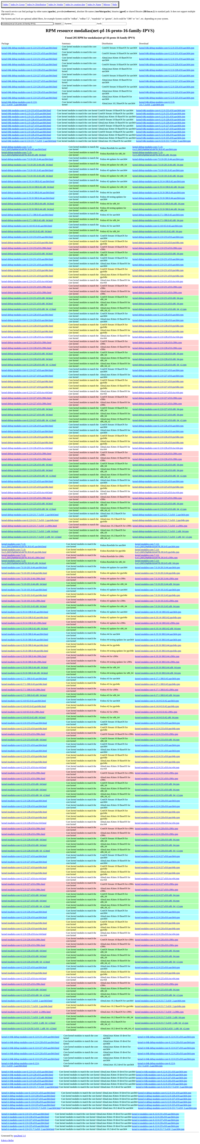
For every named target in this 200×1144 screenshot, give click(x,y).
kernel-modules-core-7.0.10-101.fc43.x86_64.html (24, 606)
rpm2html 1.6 (20, 1136)
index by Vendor (55, 4)
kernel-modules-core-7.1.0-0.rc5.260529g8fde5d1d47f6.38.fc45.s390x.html (23, 556)
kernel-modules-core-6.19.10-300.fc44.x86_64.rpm (158, 667)
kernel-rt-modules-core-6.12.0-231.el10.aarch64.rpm (155, 1114)
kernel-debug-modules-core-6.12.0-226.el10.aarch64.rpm (157, 426)
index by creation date (75, 4)
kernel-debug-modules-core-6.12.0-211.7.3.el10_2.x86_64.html (30, 531)
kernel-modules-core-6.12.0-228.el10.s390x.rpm (156, 828)
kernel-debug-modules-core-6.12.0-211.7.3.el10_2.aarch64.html (30, 515)
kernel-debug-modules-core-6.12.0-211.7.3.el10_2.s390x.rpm (159, 526)
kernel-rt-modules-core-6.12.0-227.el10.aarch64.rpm (155, 1120)
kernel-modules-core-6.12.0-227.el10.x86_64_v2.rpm (159, 906)
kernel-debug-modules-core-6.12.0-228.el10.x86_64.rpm (157, 353)
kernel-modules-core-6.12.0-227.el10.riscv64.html (24, 878)
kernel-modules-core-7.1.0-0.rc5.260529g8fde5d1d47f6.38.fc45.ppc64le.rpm (157, 550)
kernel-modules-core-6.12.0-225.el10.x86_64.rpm (157, 989)
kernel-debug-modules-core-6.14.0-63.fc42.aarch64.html (27, 226)
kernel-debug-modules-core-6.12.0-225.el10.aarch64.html (27, 481)
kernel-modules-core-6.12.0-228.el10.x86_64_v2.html (26, 851)
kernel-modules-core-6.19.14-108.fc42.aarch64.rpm (158, 612)
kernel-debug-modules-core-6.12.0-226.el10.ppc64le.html (27, 437)
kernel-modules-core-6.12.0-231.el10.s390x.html (23, 773)
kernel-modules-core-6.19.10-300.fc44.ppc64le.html (25, 645)
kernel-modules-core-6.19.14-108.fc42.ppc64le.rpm (158, 617)
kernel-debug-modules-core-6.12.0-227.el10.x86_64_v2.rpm (159, 420)
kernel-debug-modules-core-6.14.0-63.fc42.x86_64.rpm (157, 231)
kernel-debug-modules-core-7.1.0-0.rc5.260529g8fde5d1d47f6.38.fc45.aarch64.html (24, 148)
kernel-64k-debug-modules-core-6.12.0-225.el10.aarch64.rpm (166, 98)
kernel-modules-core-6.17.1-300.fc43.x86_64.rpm (157, 695)
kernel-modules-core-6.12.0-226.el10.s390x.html (23, 939)
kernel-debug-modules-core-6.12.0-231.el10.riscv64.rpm (157, 281)
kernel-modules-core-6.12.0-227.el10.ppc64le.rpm (157, 867)
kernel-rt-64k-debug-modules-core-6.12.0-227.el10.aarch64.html (30, 1048)
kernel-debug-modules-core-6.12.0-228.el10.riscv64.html (27, 337)
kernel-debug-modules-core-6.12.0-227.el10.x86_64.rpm (157, 409)
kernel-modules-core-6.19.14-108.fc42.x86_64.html (25, 628)
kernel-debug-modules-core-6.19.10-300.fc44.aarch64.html (28, 192)
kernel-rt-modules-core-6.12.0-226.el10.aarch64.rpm (155, 1123)
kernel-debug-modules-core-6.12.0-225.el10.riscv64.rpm (157, 492)
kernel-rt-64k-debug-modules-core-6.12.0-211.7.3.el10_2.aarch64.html (20, 1064)
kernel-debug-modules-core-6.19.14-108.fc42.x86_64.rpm (158, 187)
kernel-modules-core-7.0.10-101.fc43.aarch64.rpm (157, 590)
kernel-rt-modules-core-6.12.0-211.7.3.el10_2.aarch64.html (28, 1129)
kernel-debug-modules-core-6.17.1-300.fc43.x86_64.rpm (157, 220)
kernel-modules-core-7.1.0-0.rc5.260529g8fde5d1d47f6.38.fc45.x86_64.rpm (157, 562)
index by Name (94, 4)
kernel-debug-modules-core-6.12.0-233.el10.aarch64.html (27, 237)
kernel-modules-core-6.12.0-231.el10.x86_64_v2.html (26, 795)
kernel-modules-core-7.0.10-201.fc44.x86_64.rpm (157, 584)
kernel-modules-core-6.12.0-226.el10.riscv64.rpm (157, 934)
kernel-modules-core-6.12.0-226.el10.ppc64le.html (24, 923)
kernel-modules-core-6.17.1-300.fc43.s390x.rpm (156, 690)
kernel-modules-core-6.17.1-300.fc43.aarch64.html (24, 678)
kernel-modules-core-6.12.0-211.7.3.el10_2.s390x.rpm (159, 1012)
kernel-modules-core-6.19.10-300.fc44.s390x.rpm (157, 656)
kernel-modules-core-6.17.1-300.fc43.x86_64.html (24, 695)
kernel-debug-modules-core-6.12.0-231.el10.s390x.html (26, 287)
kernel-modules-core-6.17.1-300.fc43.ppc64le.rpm (157, 684)
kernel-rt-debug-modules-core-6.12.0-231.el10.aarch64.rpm (164, 1093)
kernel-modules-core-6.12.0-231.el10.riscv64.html (24, 767)
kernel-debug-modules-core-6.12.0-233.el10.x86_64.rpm (157, 253)
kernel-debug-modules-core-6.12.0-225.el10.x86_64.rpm (157, 503)
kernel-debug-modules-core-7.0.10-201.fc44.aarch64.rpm (158, 159)
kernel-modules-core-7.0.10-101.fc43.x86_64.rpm (157, 606)
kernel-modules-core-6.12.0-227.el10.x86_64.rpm (157, 895)
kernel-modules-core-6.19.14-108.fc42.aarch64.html (25, 612)
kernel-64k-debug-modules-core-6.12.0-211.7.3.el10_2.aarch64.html (19, 103)
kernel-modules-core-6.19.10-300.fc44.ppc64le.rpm (158, 645)
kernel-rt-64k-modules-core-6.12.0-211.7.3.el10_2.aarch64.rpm (164, 1087)
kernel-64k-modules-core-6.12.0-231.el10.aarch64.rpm (160, 113)
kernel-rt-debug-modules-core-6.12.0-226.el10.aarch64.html (28, 1102)
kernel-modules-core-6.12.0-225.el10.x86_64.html (24, 989)
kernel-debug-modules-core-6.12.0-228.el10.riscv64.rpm (157, 337)
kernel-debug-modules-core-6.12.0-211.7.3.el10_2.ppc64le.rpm (160, 520)
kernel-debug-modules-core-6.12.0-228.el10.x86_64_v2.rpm (159, 365)
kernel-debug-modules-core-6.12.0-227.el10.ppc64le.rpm (157, 381)
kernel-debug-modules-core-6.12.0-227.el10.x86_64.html (27, 409)
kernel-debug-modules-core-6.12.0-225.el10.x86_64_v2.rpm (159, 509)
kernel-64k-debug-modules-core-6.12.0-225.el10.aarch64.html (29, 98)
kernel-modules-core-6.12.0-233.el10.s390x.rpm (156, 734)
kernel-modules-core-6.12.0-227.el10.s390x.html (23, 884)
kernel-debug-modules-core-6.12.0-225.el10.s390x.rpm (157, 498)
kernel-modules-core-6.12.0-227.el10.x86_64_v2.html (26, 906)
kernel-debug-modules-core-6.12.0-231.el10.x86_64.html (27, 298)
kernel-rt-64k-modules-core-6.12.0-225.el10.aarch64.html (27, 1084)
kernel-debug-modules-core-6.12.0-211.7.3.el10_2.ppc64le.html (30, 520)
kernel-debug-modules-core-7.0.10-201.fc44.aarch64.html (27, 159)
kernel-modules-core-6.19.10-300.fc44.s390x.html (24, 656)
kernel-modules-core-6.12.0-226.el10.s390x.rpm (156, 939)
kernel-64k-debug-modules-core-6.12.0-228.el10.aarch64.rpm (166, 64)
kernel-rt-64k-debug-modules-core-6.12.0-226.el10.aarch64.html (30, 1053)
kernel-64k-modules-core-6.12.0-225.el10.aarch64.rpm (160, 138)
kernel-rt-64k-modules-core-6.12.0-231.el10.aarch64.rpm (161, 1072)
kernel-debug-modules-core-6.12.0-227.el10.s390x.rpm (157, 398)
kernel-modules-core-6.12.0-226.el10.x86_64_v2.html (26, 962)
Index (5, 4)
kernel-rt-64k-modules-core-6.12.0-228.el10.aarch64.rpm (161, 1075)
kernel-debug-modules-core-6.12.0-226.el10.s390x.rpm (157, 453)
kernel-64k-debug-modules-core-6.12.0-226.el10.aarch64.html (29, 87)
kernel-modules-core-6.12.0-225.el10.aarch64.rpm (157, 967)
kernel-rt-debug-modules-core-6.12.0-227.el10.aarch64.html (28, 1099)
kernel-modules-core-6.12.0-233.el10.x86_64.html (24, 740)
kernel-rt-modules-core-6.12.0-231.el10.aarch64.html (25, 1114)
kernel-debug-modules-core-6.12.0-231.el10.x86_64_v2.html (29, 309)
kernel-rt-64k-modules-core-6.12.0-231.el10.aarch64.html (27, 1072)
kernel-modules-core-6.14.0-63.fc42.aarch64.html (24, 701)
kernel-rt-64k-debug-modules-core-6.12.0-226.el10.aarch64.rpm (166, 1053)
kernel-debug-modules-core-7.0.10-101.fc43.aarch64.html (27, 170)
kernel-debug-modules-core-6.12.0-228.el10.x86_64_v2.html (29, 365)
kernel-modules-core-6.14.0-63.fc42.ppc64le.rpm (157, 706)
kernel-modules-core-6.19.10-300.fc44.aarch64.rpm (158, 634)
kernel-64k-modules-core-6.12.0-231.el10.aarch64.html (26, 113)
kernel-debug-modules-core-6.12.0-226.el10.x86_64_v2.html (29, 476)
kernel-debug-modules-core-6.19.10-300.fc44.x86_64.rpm (158, 203)
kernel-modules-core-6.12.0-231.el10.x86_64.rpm (157, 784)
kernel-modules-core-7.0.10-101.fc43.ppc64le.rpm (157, 595)
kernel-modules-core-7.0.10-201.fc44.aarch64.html (24, 567)
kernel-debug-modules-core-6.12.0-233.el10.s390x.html (26, 248)
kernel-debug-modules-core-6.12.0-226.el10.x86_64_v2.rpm (159, 476)
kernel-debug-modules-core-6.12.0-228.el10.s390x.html (26, 342)
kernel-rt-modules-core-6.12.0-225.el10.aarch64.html (25, 1126)
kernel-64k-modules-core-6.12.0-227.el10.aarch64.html (26, 126)
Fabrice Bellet (7, 1140)
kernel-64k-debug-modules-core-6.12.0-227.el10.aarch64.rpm (166, 75)
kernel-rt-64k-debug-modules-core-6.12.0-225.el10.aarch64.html (30, 1059)
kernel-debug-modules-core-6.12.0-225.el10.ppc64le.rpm (157, 487)
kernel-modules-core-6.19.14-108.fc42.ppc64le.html (25, 617)
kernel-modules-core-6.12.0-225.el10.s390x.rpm (156, 984)
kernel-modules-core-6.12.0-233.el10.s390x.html (23, 734)
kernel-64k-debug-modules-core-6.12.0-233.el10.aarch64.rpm (166, 48)
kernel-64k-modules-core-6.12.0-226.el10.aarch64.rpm (160, 132)
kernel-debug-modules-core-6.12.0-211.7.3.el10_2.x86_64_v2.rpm (162, 537)
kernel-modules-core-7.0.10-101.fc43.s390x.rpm (156, 601)
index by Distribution (36, 4)
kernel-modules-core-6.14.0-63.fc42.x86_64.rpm (156, 717)
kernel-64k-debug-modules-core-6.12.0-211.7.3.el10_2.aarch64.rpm (157, 103)
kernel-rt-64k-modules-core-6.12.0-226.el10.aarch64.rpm (161, 1081)
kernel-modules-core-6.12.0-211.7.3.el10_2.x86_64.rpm (160, 1017)
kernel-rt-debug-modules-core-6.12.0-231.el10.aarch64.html (28, 1093)
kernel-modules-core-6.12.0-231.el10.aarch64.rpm (157, 745)
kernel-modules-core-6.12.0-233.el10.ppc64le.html (24, 728)
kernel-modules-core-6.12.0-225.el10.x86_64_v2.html (26, 995)
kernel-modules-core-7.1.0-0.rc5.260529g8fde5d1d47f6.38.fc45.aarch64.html (24, 545)
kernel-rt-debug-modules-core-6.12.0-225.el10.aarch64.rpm (164, 1105)
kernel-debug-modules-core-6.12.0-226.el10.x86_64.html (27, 465)
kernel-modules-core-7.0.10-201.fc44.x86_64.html (24, 584)
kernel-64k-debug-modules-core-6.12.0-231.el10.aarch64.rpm (166, 53)
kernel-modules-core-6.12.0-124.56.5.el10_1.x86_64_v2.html (29, 1028)
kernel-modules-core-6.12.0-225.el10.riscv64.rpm (157, 978)
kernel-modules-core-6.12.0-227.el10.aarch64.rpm (157, 856)
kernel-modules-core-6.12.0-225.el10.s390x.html (23, 984)
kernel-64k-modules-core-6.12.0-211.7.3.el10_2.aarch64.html (29, 141)
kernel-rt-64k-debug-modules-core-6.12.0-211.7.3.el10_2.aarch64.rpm (156, 1064)
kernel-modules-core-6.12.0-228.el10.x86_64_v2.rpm (159, 851)
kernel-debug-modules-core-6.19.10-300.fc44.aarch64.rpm (158, 192)
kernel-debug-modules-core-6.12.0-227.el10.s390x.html (26, 398)
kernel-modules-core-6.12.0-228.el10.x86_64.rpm (157, 839)
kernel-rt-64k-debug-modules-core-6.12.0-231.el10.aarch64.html (30, 1037)
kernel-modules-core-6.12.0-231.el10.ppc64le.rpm (157, 756)
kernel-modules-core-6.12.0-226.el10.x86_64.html (24, 951)
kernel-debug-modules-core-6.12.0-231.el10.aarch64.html (27, 259)
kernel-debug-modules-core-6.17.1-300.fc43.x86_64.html (27, 220)
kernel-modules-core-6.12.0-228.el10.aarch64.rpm (157, 801)
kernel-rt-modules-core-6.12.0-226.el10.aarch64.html (25, 1123)
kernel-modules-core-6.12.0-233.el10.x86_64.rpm (157, 740)
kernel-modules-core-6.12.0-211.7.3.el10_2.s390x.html (26, 1012)
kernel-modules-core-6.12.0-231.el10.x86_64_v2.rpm (159, 795)
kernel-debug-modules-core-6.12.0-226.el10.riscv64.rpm (157, 448)
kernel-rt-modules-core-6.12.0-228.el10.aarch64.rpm (155, 1117)
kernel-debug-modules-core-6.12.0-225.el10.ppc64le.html (27, 487)
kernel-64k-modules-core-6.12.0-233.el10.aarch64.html (26, 110)
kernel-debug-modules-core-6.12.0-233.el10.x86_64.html (27, 253)
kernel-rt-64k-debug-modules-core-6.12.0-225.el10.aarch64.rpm (166, 1059)
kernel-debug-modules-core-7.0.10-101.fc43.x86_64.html (27, 176)
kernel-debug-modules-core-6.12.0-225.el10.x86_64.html (27, 503)
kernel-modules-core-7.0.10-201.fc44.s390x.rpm (156, 578)
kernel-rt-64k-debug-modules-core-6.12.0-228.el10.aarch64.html (30, 1042)
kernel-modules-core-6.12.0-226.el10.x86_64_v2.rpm (159, 962)
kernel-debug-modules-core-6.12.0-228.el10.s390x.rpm (157, 342)
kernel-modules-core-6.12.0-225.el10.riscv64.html (24, 978)
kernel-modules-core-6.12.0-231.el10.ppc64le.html (24, 756)
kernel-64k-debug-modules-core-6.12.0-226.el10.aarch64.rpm (166, 87)
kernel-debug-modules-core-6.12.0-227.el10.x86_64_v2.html (29, 420)
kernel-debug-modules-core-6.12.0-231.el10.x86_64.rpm (157, 298)
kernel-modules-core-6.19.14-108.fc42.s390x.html (24, 623)
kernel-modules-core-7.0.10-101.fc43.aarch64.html (24, 590)
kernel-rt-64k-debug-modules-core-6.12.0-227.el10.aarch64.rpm (166, 1048)
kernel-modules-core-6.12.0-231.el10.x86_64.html (24, 784)
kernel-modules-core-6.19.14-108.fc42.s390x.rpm (157, 623)
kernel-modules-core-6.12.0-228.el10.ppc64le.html (24, 812)
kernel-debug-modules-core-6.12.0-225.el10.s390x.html (26, 498)
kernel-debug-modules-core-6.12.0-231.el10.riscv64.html (27, 281)
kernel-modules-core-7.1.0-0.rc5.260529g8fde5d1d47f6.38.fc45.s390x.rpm (156, 556)
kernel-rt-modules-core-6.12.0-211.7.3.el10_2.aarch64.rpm (158, 1129)
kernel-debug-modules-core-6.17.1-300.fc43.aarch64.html (27, 215)
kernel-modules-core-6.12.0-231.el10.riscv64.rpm (157, 767)
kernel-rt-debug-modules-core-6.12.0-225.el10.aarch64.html (28, 1105)
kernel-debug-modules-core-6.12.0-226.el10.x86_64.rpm (157, 465)
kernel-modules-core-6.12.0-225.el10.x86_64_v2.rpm (159, 995)
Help (115, 4)
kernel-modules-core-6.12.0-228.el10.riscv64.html (24, 823)
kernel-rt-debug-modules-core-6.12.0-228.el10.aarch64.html (28, 1096)
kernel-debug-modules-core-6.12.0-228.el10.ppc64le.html (27, 326)
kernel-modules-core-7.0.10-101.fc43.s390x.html (23, 601)
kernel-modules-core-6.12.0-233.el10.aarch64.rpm (157, 723)
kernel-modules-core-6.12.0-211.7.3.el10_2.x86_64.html (27, 1017)
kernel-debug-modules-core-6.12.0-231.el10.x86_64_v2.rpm (159, 309)
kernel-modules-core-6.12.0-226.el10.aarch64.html (24, 912)
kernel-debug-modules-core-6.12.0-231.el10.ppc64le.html (27, 270)
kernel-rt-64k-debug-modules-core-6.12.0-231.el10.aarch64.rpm (166, 1037)
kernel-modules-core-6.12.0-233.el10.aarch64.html (24, 723)
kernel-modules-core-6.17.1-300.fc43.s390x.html (23, 690)
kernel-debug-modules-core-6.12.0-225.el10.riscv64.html (27, 492)
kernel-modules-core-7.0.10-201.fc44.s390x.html (23, 578)
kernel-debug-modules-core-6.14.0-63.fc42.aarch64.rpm (157, 226)
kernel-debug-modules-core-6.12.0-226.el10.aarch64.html (27, 426)
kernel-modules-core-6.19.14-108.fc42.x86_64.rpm (158, 628)
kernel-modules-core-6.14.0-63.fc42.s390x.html (23, 712)
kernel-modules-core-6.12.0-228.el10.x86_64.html (24, 839)
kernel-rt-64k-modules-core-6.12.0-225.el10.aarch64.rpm (161, 1084)
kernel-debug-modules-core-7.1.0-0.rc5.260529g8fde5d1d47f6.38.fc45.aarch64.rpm (154, 148)
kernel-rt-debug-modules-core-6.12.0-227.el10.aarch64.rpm (164, 1099)
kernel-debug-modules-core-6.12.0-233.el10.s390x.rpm (157, 248)
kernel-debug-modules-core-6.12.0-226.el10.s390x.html (26, 453)
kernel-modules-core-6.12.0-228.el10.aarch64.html (24, 801)
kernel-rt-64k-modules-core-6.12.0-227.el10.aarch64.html (27, 1078)
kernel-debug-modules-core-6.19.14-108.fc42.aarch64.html (28, 181)
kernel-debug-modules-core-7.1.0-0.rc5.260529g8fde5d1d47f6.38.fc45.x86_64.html (24, 153)
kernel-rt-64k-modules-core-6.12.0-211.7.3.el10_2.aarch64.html (30, 1087)
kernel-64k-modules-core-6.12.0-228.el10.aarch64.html (26, 119)
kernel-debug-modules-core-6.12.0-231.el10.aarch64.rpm (157, 259)
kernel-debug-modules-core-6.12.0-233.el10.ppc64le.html (27, 242)
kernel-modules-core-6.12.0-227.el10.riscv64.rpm (157, 878)
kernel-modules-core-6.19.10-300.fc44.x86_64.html (25, 667)
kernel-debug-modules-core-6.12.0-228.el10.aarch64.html (27, 315)
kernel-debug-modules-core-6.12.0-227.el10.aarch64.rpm (157, 370)
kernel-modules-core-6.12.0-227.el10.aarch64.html (24, 856)
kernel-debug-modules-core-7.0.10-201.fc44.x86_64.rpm (157, 165)
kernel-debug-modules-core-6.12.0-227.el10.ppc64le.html (27, 381)
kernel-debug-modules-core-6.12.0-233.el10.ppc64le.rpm (157, 242)
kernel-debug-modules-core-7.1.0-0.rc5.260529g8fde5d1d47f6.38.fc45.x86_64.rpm (154, 153)
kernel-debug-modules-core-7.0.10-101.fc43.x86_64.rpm (157, 176)
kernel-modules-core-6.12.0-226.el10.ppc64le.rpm (157, 923)
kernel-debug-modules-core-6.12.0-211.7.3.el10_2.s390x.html (29, 526)
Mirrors (106, 4)
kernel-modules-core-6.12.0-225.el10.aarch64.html (24, 967)
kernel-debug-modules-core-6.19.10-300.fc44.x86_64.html (28, 203)
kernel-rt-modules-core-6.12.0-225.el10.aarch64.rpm (155, 1126)
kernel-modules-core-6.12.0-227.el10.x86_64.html (24, 895)
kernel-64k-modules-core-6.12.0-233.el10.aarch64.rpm (160, 110)
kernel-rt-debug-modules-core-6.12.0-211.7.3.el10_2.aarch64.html (31, 1108)
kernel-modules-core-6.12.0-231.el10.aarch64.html (24, 745)
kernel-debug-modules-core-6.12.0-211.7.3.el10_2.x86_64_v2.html (32, 537)
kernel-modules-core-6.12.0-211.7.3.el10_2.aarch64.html (27, 1001)
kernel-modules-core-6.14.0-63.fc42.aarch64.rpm (157, 701)
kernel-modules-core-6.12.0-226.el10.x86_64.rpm (157, 951)
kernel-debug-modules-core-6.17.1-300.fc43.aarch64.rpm (158, 215)
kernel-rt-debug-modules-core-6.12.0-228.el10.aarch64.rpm (164, 1096)
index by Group (18, 4)
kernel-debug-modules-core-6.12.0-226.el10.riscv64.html (27, 448)
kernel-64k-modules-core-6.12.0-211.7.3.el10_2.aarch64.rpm (163, 141)
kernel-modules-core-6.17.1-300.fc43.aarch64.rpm (157, 678)
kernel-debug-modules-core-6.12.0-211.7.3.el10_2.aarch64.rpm (160, 515)
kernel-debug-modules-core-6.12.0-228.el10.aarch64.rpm (157, 315)
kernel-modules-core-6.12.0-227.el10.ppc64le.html (24, 867)
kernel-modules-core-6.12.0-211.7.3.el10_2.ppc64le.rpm (160, 1006)
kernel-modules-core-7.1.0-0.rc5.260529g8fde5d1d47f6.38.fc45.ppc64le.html (24, 550)
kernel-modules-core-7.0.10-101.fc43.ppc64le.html (24, 595)
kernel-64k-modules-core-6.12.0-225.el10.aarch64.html (26, 138)
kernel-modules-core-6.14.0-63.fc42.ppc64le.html (24, 706)
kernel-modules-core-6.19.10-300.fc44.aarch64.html (25, 634)
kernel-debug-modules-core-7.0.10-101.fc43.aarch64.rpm (158, 170)
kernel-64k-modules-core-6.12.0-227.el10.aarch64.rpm (160, 126)
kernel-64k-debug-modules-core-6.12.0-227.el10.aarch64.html (29, 75)
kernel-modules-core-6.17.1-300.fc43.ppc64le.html (24, 684)
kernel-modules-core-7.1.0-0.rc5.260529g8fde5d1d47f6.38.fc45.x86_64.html (24, 562)
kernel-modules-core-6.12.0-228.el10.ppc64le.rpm (157, 812)
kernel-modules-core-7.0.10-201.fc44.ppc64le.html (24, 573)
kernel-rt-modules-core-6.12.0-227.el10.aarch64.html (25, 1120)
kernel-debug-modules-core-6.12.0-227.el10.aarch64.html (27, 370)
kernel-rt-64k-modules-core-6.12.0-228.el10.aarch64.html (27, 1075)
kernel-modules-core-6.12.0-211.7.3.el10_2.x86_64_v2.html (28, 1023)
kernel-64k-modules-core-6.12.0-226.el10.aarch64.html (26, 132)
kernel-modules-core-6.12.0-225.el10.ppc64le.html (24, 973)
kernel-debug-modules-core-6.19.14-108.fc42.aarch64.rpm (158, 181)
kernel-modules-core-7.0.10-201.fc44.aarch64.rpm (157, 567)
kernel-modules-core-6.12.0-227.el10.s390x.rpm (156, 884)
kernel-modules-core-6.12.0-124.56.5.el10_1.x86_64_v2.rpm (162, 1028)
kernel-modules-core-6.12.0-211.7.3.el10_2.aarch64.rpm (160, 1001)
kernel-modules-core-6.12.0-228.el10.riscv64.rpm (157, 823)
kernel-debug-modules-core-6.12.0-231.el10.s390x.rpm (157, 287)
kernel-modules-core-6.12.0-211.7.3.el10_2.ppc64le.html (27, 1006)
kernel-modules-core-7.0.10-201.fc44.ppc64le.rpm (157, 573)
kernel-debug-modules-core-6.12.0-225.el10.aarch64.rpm (157, 481)
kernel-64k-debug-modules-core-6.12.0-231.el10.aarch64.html (29, 53)
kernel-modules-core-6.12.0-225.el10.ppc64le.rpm (157, 973)
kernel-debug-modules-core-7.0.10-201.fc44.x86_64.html (27, 165)
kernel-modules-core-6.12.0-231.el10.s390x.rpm (156, 773)
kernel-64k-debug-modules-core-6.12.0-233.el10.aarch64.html (29, 48)
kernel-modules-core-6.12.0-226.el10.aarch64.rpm (157, 912)
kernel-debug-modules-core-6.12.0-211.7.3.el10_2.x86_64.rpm (160, 531)
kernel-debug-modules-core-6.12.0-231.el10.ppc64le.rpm (157, 270)
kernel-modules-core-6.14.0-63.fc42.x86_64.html (24, 717)
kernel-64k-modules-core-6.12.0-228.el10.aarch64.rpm (160, 119)
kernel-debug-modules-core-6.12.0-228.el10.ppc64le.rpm (157, 326)
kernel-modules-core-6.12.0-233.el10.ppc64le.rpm (157, 728)
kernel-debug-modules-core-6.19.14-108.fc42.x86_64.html (28, 187)
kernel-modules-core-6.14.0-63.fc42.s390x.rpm (156, 712)
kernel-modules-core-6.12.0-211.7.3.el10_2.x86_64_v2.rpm (161, 1023)
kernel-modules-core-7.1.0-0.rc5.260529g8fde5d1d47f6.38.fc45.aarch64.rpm (157, 545)
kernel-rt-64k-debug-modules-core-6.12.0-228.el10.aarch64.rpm (166, 1042)
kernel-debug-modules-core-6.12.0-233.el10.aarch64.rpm (157, 237)
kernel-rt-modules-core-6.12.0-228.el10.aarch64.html (25, 1117)
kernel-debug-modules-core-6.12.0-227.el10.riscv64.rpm (157, 392)
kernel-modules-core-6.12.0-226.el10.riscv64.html (24, 934)
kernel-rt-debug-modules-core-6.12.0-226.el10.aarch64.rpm (164, 1102)
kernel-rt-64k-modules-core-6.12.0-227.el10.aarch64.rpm (161, 1078)
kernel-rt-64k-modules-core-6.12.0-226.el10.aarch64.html (27, 1081)
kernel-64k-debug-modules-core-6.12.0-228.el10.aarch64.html (29, 64)
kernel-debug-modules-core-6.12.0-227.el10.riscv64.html (27, 392)
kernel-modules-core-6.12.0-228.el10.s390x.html (23, 828)
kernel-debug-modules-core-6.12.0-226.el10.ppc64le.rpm (157, 437)
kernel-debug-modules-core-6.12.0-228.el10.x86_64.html (27, 353)
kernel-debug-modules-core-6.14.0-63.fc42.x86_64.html (27, 231)
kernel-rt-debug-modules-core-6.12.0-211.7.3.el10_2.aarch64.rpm (167, 1108)
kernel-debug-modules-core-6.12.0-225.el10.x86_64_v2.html (29, 509)
